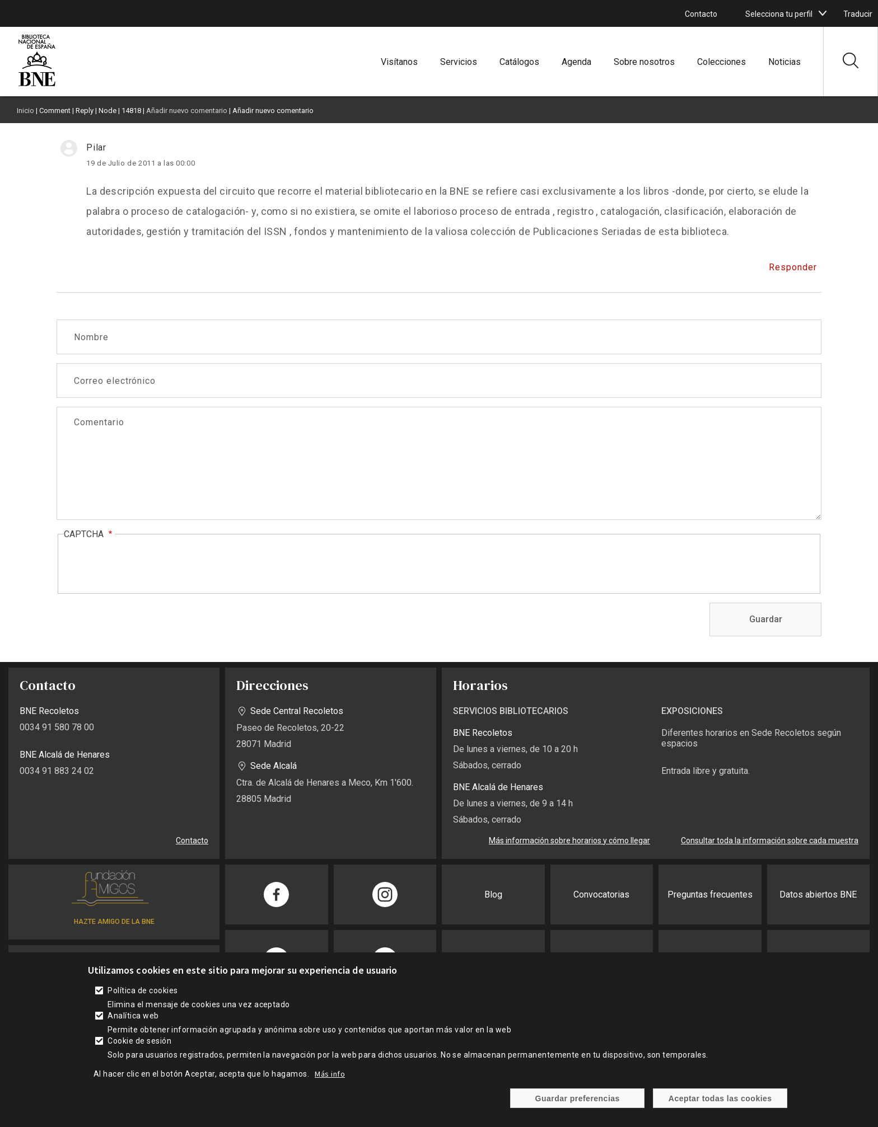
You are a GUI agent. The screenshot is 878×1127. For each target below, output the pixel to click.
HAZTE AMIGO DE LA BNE (114, 922)
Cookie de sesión (139, 1040)
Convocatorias (601, 894)
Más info (330, 1074)
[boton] (822, 13)
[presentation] (149, 564)
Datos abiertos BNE (818, 894)
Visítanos (399, 62)
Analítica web (133, 1015)
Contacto (701, 14)
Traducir (857, 14)
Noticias (784, 62)
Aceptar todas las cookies (720, 1098)
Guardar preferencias (577, 1098)
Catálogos (519, 62)
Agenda (576, 62)
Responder (793, 267)
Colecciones (721, 62)
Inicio (25, 110)
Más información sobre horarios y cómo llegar (569, 840)
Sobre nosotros (644, 62)
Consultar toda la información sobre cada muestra (769, 840)
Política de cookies (143, 990)
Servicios (458, 62)
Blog (493, 894)
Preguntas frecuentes (710, 894)
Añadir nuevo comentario (186, 110)
